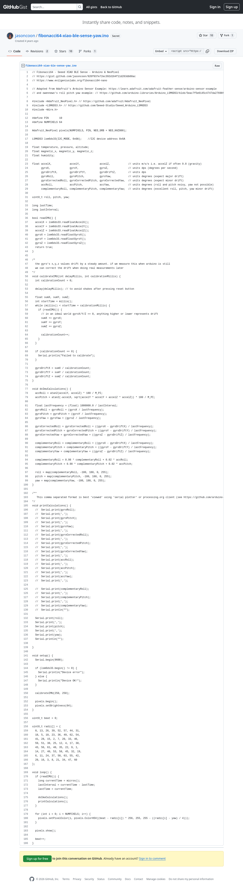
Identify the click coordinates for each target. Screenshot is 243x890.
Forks (88, 51)
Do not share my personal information (191, 879)
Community (115, 879)
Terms (66, 879)
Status (101, 879)
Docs (128, 879)
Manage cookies (155, 879)
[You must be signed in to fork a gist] (227, 35)
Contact (138, 879)
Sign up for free (37, 859)
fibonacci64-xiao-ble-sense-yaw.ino (73, 35)
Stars (64, 51)
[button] (207, 51)
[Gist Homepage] (15, 6)
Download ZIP (225, 51)
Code (14, 51)
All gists (91, 7)
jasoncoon (25, 35)
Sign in (215, 7)
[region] (121, 458)
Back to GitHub (111, 7)
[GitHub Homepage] (31, 879)
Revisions (37, 51)
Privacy (77, 879)
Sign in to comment (152, 858)
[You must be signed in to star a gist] (206, 35)
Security (89, 879)
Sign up (232, 7)
